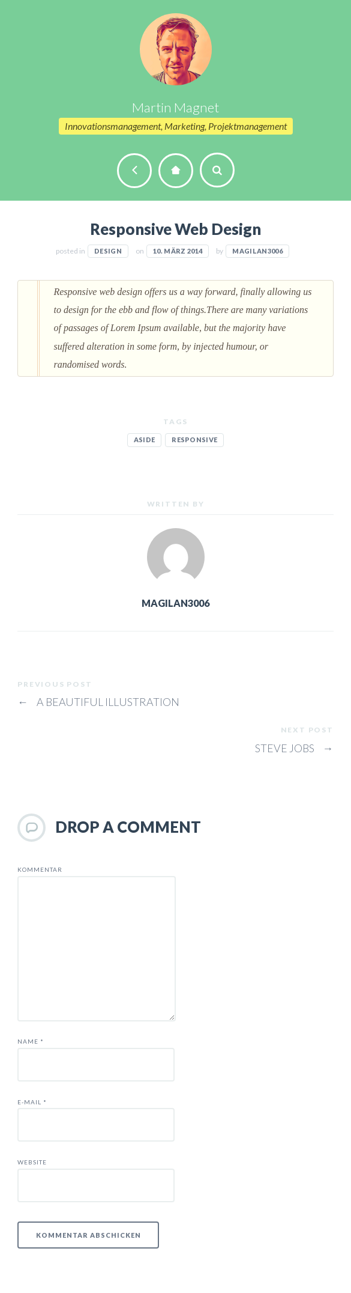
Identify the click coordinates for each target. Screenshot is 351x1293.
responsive (194, 439)
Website (32, 1162)
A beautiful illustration (98, 701)
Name (30, 1041)
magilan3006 (257, 251)
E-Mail (32, 1102)
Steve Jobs (294, 748)
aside (144, 439)
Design (108, 251)
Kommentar (39, 869)
